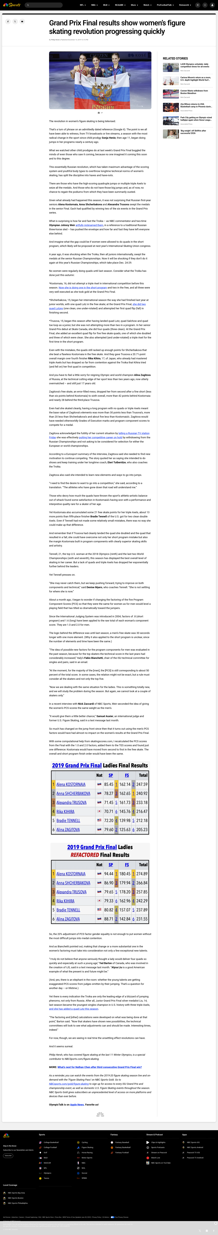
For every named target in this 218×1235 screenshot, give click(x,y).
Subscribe (8, 1156)
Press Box (58, 1217)
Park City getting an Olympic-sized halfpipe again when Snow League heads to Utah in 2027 (196, 118)
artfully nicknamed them (89, 225)
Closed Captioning (31, 1217)
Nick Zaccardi (185, 71)
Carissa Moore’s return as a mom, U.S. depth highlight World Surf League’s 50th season (195, 78)
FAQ (40, 1217)
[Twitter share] (15, 21)
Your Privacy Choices (121, 1217)
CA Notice (105, 1217)
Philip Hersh (55, 40)
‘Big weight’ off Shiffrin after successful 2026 (193, 131)
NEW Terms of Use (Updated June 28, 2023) (77, 1217)
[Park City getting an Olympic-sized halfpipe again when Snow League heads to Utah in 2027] (171, 120)
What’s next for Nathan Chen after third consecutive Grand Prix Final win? (100, 1067)
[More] (197, 5)
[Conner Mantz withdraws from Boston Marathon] (171, 94)
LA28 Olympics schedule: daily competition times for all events (194, 65)
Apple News (77, 1104)
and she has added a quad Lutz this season (73, 1008)
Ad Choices (6, 1217)
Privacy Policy (96, 1217)
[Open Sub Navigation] (85, 5)
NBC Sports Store (48, 1217)
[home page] (12, 5)
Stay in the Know (9, 1146)
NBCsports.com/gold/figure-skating (69, 1083)
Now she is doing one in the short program (83, 287)
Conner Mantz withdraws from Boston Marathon (194, 91)
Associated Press (186, 111)
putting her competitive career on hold (100, 437)
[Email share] (22, 21)
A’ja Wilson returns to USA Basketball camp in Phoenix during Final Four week (196, 105)
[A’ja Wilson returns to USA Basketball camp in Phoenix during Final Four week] (171, 107)
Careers (21, 1217)
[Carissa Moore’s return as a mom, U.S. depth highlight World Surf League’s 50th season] (171, 80)
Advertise (15, 1217)
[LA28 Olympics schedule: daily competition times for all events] (171, 67)
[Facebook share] (8, 21)
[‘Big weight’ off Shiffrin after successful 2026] (171, 134)
